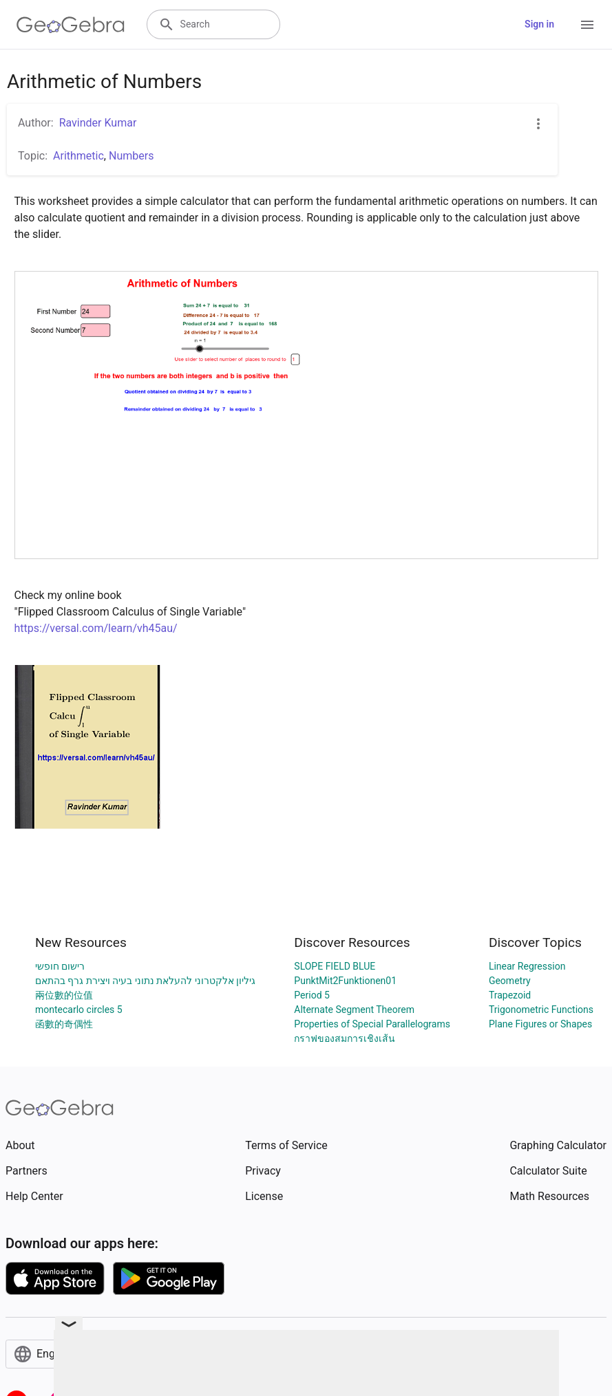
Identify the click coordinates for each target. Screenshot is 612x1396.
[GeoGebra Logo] (71, 25)
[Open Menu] (587, 25)
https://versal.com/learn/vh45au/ (96, 628)
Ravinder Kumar (98, 122)
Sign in (539, 24)
